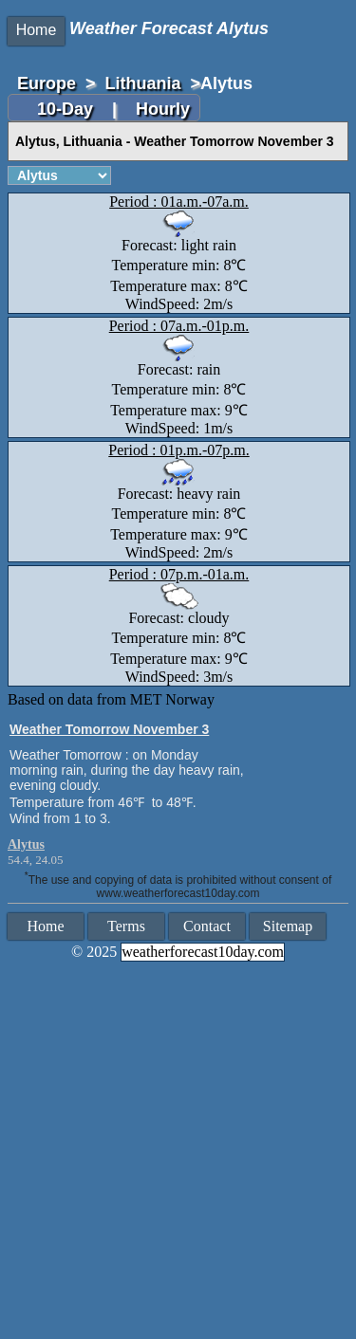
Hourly (163, 109)
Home (36, 30)
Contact (207, 926)
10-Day (67, 109)
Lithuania (143, 83)
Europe (46, 83)
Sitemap (287, 926)
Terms (126, 926)
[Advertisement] (178, 1152)
